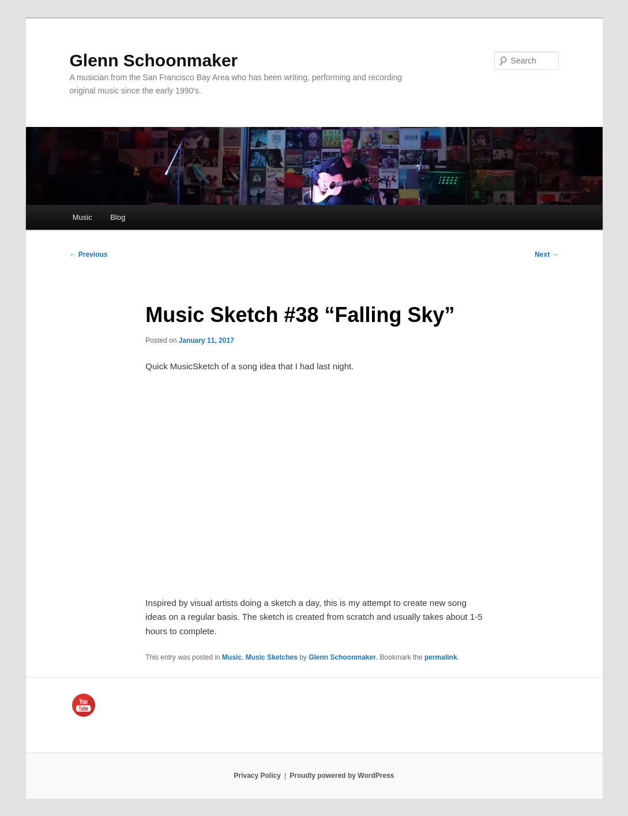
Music (82, 217)
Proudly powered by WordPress (341, 776)
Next (546, 254)
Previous (89, 254)
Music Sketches (272, 657)
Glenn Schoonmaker (154, 60)
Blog (117, 217)
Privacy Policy (257, 776)
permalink (440, 657)
